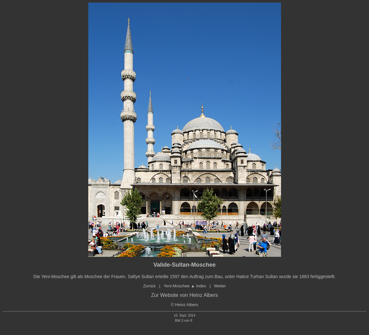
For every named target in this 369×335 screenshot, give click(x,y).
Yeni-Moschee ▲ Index (185, 286)
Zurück (149, 286)
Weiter (220, 286)
